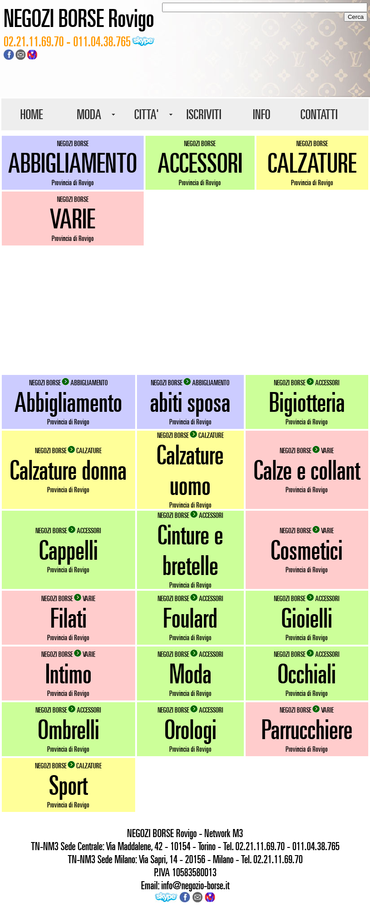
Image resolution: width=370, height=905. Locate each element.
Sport (68, 785)
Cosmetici (307, 550)
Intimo (68, 673)
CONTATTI (319, 114)
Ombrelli (68, 729)
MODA (89, 114)
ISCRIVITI (203, 114)
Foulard (190, 618)
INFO (261, 114)
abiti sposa (190, 402)
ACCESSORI (200, 163)
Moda (190, 673)
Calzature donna (68, 470)
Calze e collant (307, 470)
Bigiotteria (307, 402)
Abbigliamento (68, 402)
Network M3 (223, 833)
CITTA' (146, 114)
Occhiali (307, 673)
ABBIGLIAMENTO (72, 163)
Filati (68, 618)
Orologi (190, 729)
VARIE (72, 218)
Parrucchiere (306, 729)
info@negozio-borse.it (195, 885)
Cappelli (68, 550)
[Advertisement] (185, 310)
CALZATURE (312, 163)
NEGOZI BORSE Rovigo (79, 17)
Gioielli (306, 618)
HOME (31, 114)
